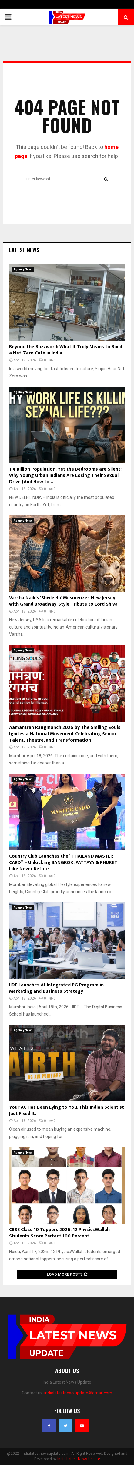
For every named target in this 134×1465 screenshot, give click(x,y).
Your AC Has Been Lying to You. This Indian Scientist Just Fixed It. (66, 1110)
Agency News (23, 269)
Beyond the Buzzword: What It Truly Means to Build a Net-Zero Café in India (65, 350)
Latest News (24, 250)
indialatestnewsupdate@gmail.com (78, 1393)
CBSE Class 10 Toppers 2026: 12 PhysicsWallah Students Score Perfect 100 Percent (59, 1233)
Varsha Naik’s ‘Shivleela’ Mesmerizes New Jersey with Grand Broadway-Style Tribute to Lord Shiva (63, 601)
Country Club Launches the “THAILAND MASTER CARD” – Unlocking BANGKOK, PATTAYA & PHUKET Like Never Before (63, 862)
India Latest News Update (78, 1459)
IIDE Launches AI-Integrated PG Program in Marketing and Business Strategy (56, 988)
